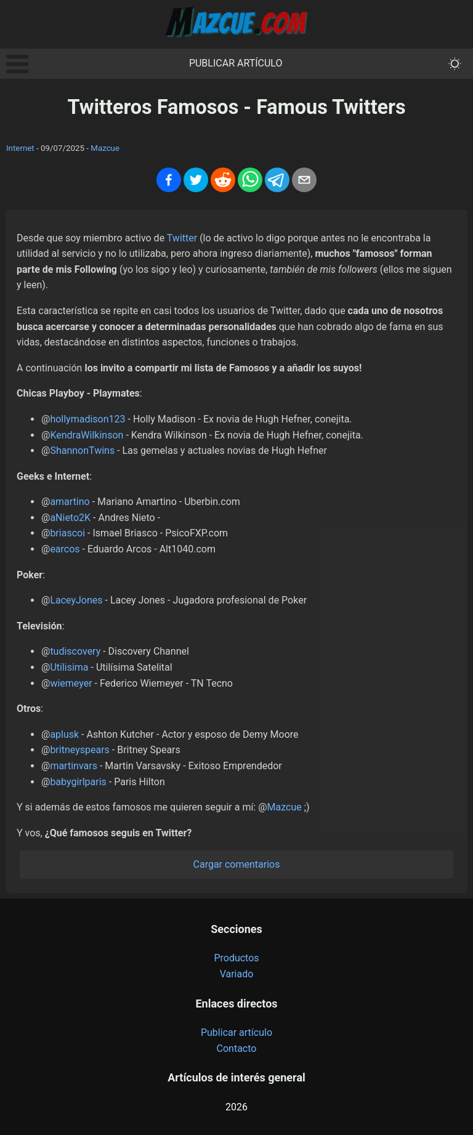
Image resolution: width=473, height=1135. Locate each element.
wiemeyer (71, 683)
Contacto (237, 1048)
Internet (20, 148)
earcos (64, 549)
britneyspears (79, 750)
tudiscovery (75, 651)
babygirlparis (78, 782)
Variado (237, 974)
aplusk (64, 734)
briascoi (67, 533)
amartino (69, 501)
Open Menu (17, 64)
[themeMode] (455, 64)
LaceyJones (76, 600)
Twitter (182, 238)
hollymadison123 (87, 419)
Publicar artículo (236, 63)
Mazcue (105, 148)
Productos (236, 958)
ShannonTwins (82, 450)
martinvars (73, 766)
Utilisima (69, 667)
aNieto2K (70, 517)
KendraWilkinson (86, 435)
